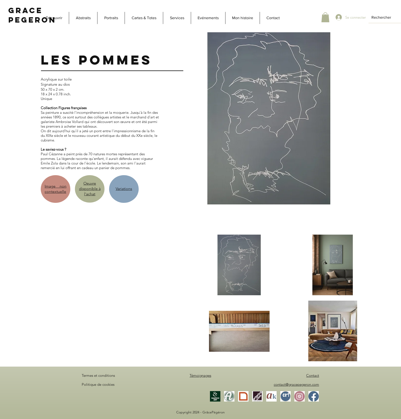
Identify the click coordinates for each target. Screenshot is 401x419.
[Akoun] (271, 396)
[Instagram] (299, 396)
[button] (325, 17)
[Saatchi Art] (215, 396)
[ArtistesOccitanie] (285, 396)
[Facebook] (313, 396)
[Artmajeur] (229, 396)
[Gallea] (243, 396)
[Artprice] (257, 396)
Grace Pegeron (32, 15)
